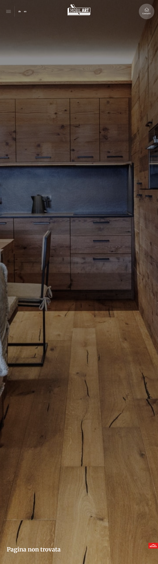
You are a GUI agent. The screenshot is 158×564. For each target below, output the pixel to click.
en (25, 11)
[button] (8, 11)
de (19, 11)
